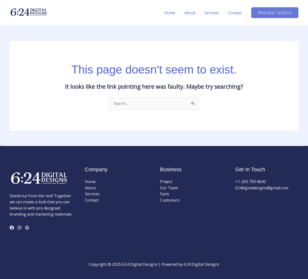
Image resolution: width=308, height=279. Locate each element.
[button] (274, 12)
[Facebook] (12, 227)
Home (174, 12)
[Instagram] (19, 227)
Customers (170, 200)
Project (166, 181)
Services (213, 12)
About (193, 12)
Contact (236, 12)
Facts (164, 194)
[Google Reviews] (27, 227)
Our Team (169, 188)
